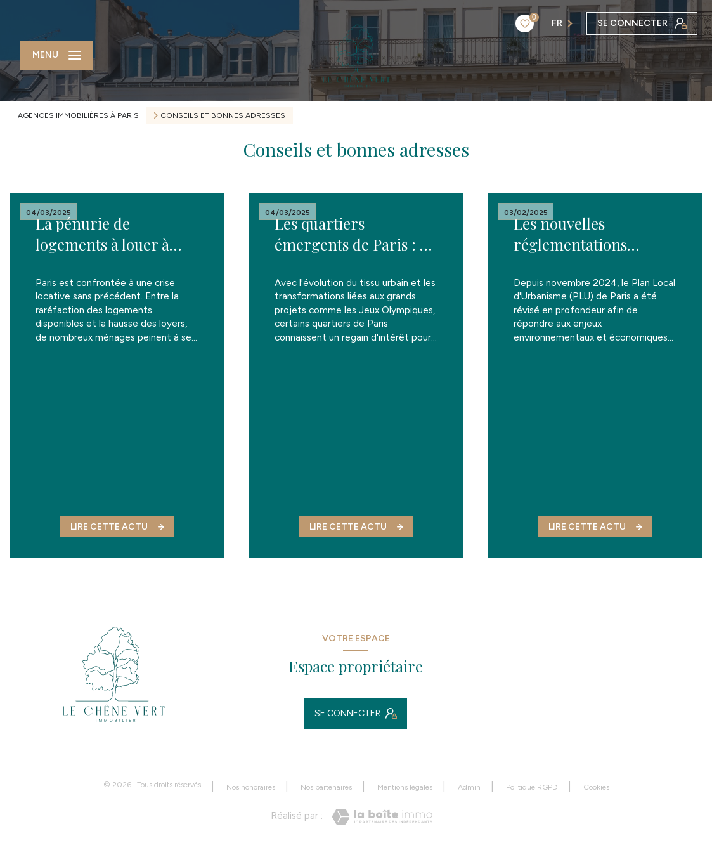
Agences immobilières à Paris (78, 115)
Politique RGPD (532, 787)
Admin (469, 787)
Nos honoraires (250, 787)
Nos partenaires (326, 787)
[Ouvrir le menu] (56, 55)
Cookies (596, 787)
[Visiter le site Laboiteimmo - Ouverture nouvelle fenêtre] (382, 817)
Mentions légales (404, 787)
